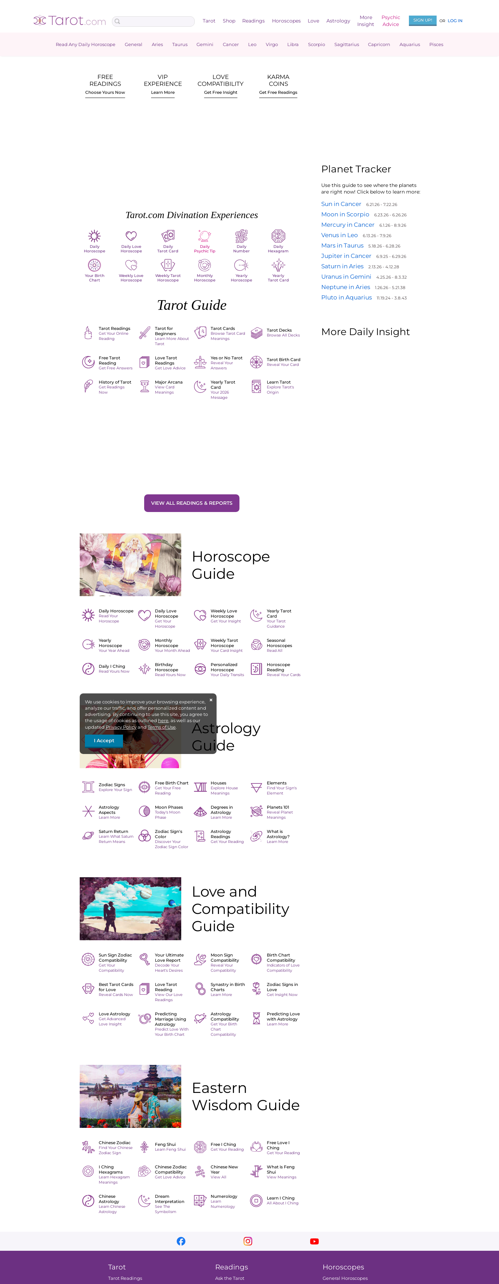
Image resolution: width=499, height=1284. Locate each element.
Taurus (179, 44)
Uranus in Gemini (346, 276)
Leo (252, 44)
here (163, 720)
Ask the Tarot (229, 1278)
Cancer (231, 44)
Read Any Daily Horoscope (85, 44)
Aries (157, 44)
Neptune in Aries (345, 287)
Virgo (272, 44)
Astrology (338, 21)
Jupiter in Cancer (346, 255)
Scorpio (316, 44)
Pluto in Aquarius (346, 297)
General (133, 44)
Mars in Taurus (342, 245)
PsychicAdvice (391, 20)
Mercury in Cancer (348, 224)
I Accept (104, 740)
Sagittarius (346, 44)
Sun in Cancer (341, 203)
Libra (293, 44)
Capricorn (379, 44)
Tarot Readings (125, 1278)
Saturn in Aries (342, 266)
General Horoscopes (345, 1278)
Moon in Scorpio (345, 214)
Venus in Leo (339, 235)
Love (313, 21)
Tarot (209, 21)
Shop (229, 21)
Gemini (204, 44)
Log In (455, 20)
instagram (248, 1241)
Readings (253, 21)
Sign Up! (422, 20)
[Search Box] (153, 21)
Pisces (436, 44)
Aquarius (410, 44)
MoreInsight (365, 20)
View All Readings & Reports (192, 503)
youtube (314, 1241)
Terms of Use (162, 727)
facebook (181, 1241)
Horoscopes (286, 21)
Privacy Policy (121, 727)
